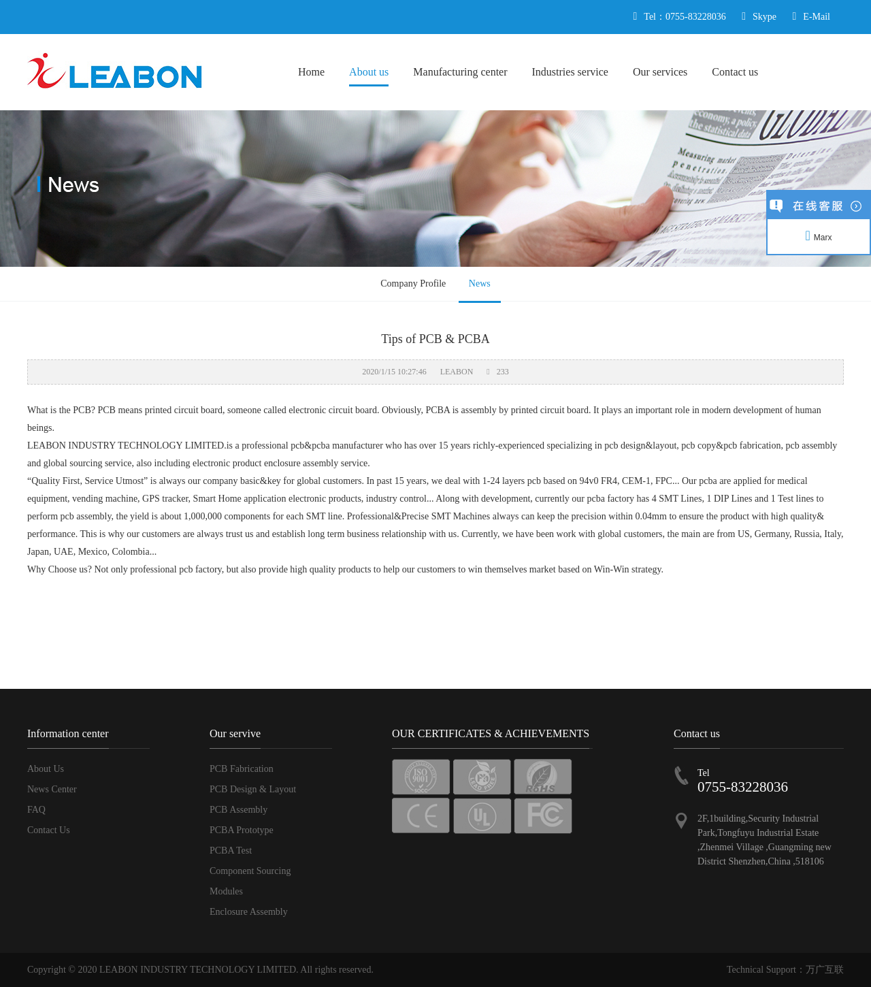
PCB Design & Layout (253, 789)
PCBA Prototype (242, 830)
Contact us (735, 72)
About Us (45, 769)
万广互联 (825, 970)
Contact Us (48, 830)
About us (369, 72)
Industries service (570, 72)
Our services (660, 72)
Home (311, 72)
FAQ (36, 810)
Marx (819, 237)
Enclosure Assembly (249, 912)
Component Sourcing (250, 871)
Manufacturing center (460, 72)
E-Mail (816, 17)
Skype (764, 17)
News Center (52, 789)
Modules (226, 891)
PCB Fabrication (242, 769)
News (480, 283)
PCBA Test (231, 850)
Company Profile (413, 283)
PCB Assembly (238, 810)
